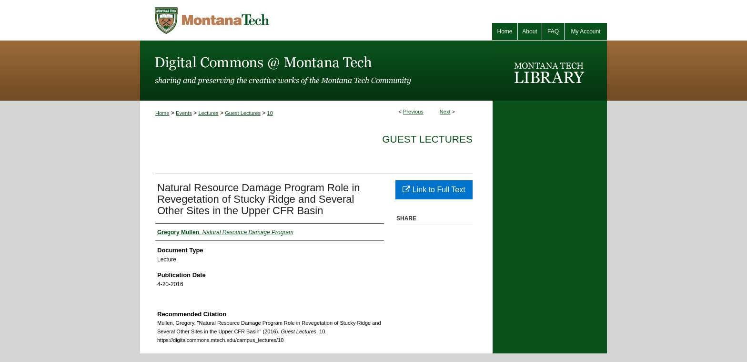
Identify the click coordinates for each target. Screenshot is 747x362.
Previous (413, 111)
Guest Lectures (243, 113)
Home (162, 113)
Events (184, 113)
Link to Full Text (434, 190)
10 (270, 113)
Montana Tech (254, 20)
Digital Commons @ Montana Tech (316, 71)
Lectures (208, 113)
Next (445, 111)
